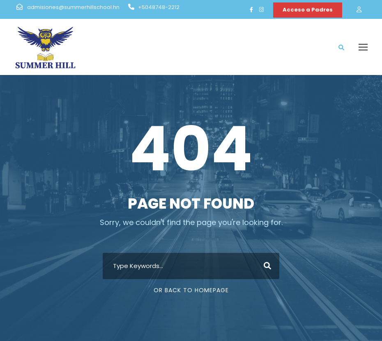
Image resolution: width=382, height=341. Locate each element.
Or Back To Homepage (191, 290)
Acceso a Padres (308, 10)
